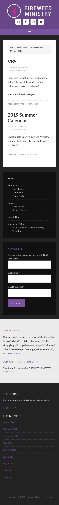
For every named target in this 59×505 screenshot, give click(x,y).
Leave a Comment (16, 70)
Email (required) (16, 286)
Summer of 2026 (16, 224)
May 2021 (8, 442)
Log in (49, 497)
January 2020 (9, 449)
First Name (14, 258)
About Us (12, 185)
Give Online (18, 206)
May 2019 (8, 463)
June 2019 (8, 456)
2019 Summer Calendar (22, 117)
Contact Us (18, 196)
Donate (11, 203)
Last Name (14, 272)
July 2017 (7, 470)
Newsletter (13, 217)
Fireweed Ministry (29, 11)
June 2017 (8, 477)
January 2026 (9, 422)
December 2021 (11, 436)
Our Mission (18, 189)
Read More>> (10, 407)
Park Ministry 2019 (29, 104)
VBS (12, 61)
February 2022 (10, 429)
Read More (14, 353)
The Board (17, 192)
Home (11, 178)
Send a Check (19, 210)
